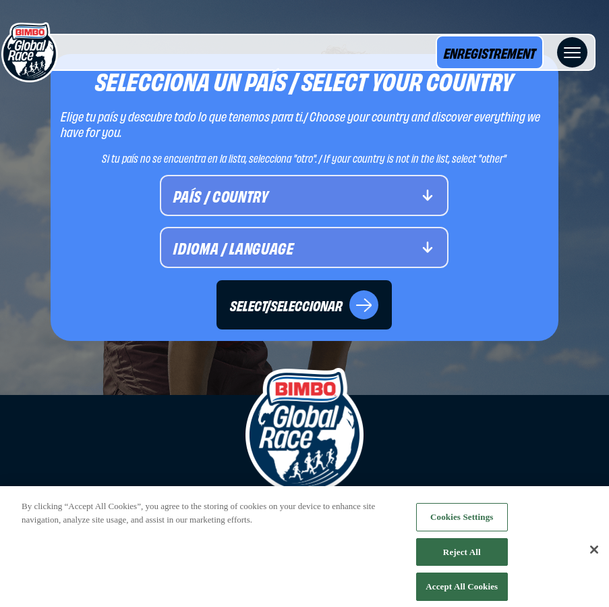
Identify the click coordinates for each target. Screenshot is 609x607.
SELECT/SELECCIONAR (304, 304)
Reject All (462, 555)
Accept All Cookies (462, 590)
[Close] (594, 554)
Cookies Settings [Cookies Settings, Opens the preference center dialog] (461, 520)
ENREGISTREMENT (489, 52)
